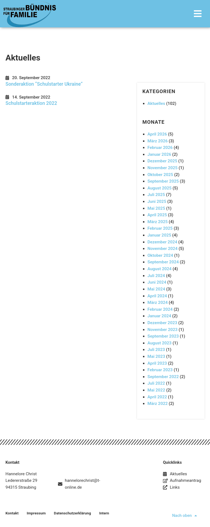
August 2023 (159, 343)
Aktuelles (156, 103)
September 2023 (163, 336)
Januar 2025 (159, 235)
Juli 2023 (156, 349)
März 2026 (157, 141)
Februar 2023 (160, 369)
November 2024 (162, 248)
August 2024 (159, 268)
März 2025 (157, 221)
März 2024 (157, 302)
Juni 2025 (156, 201)
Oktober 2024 (160, 255)
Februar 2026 (160, 147)
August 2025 (159, 188)
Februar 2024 (160, 309)
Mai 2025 (156, 208)
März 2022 (157, 403)
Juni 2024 (156, 282)
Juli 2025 (156, 194)
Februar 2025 (160, 228)
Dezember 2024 (162, 242)
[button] (136, 13)
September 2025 (163, 181)
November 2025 (162, 167)
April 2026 (157, 134)
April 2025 (157, 214)
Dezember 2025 (162, 161)
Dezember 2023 (162, 322)
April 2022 (157, 396)
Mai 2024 (156, 289)
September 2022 (163, 376)
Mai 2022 (156, 390)
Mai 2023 (156, 356)
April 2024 (157, 295)
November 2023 (162, 329)
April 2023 (157, 363)
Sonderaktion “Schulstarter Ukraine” (44, 84)
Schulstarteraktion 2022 (31, 103)
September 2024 (163, 262)
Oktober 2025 (160, 174)
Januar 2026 (159, 154)
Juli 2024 (156, 275)
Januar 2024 (159, 315)
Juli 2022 (156, 383)
